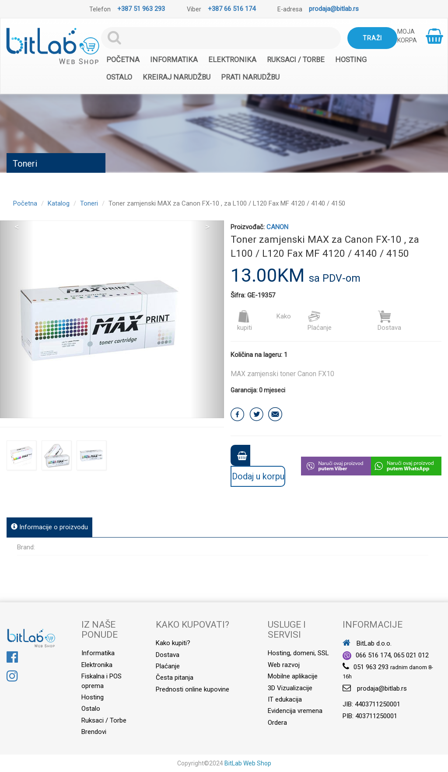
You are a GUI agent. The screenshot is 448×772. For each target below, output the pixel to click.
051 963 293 (371, 667)
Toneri (89, 203)
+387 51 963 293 (141, 9)
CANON (277, 227)
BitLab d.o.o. (367, 643)
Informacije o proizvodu (49, 527)
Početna (123, 60)
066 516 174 (373, 655)
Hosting (351, 60)
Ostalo (119, 77)
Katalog (59, 203)
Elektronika (232, 60)
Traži (372, 38)
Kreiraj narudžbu (176, 77)
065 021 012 (411, 655)
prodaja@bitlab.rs (334, 9)
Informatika (174, 60)
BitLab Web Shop (247, 763)
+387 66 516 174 (232, 9)
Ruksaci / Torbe (296, 60)
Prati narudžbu (250, 77)
